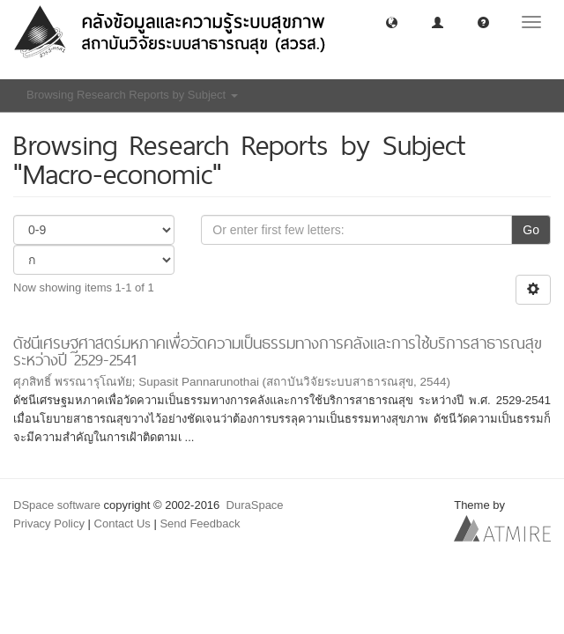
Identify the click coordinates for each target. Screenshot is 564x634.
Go (531, 230)
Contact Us (122, 523)
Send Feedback (200, 523)
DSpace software (56, 505)
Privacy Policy (49, 523)
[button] (391, 21)
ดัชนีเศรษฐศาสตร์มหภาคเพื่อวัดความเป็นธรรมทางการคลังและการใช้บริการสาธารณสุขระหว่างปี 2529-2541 (277, 351)
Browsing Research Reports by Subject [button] (132, 94)
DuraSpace (255, 505)
